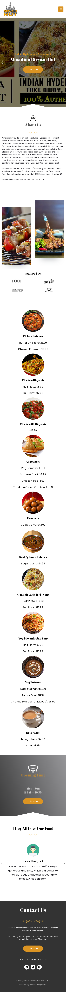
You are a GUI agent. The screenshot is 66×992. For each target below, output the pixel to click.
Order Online (33, 69)
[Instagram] (39, 967)
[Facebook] (26, 967)
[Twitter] (33, 967)
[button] (31, 105)
